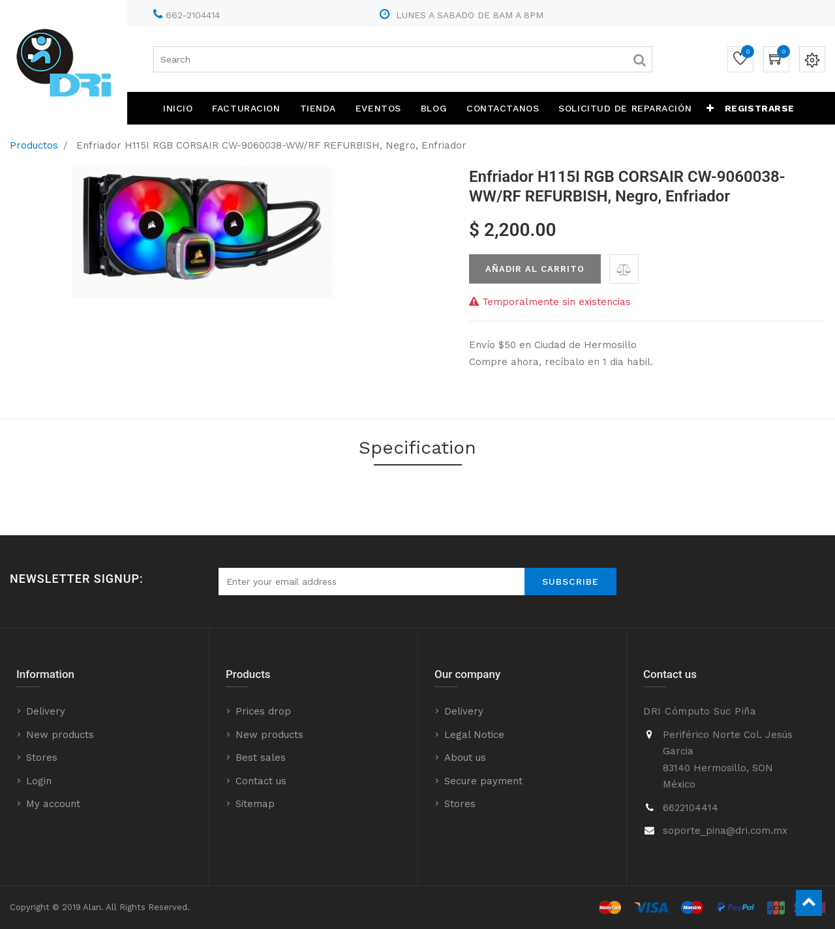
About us (465, 757)
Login (39, 781)
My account (53, 804)
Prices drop (263, 711)
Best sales (260, 757)
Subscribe (570, 581)
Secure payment (483, 781)
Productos (34, 145)
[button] (710, 108)
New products (60, 735)
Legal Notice (474, 735)
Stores (41, 757)
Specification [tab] (417, 447)
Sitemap (255, 804)
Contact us (260, 781)
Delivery (45, 711)
